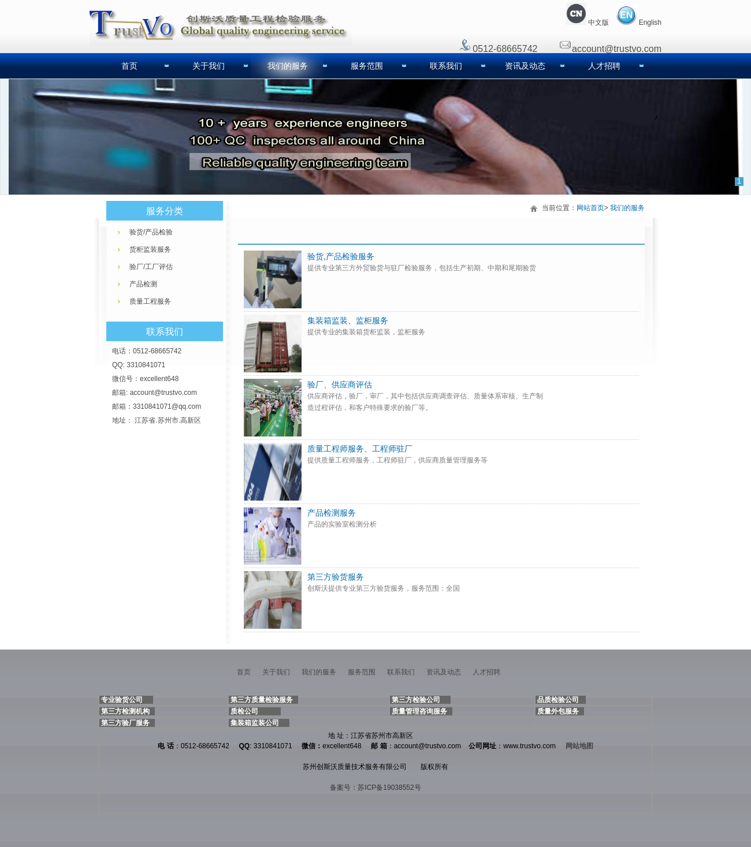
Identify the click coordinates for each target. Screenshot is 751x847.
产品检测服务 (331, 512)
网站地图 (579, 746)
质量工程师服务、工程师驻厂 (359, 448)
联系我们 (446, 65)
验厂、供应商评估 (339, 384)
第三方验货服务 (335, 576)
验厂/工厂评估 (151, 267)
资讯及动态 (525, 65)
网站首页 (590, 208)
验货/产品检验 (151, 232)
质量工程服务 (150, 301)
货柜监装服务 (150, 249)
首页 (129, 65)
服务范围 (367, 65)
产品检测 (143, 284)
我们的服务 (287, 65)
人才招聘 (604, 65)
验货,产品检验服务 (340, 256)
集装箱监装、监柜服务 (347, 320)
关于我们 (208, 65)
